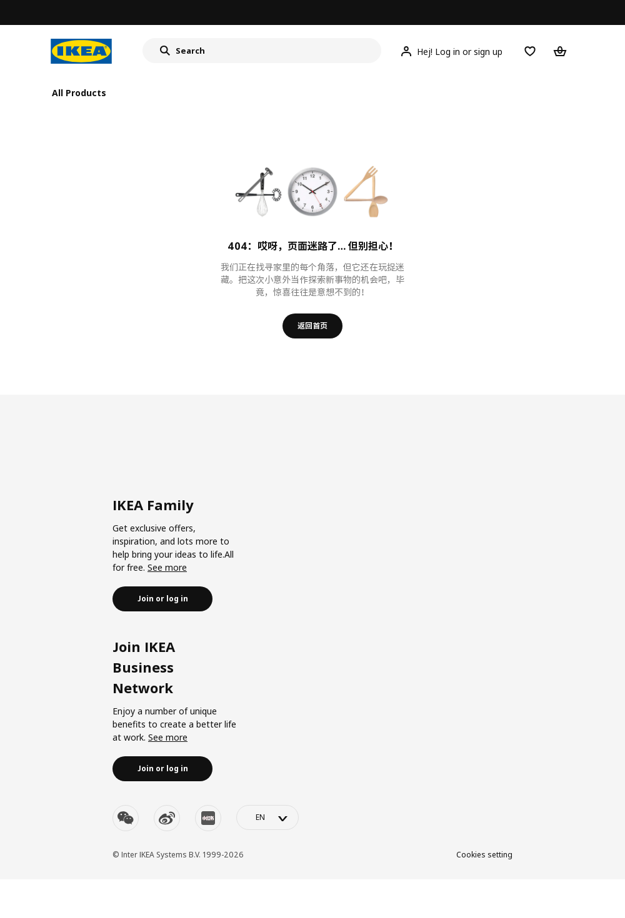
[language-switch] (267, 817)
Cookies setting (484, 854)
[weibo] (167, 818)
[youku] (208, 818)
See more (167, 567)
